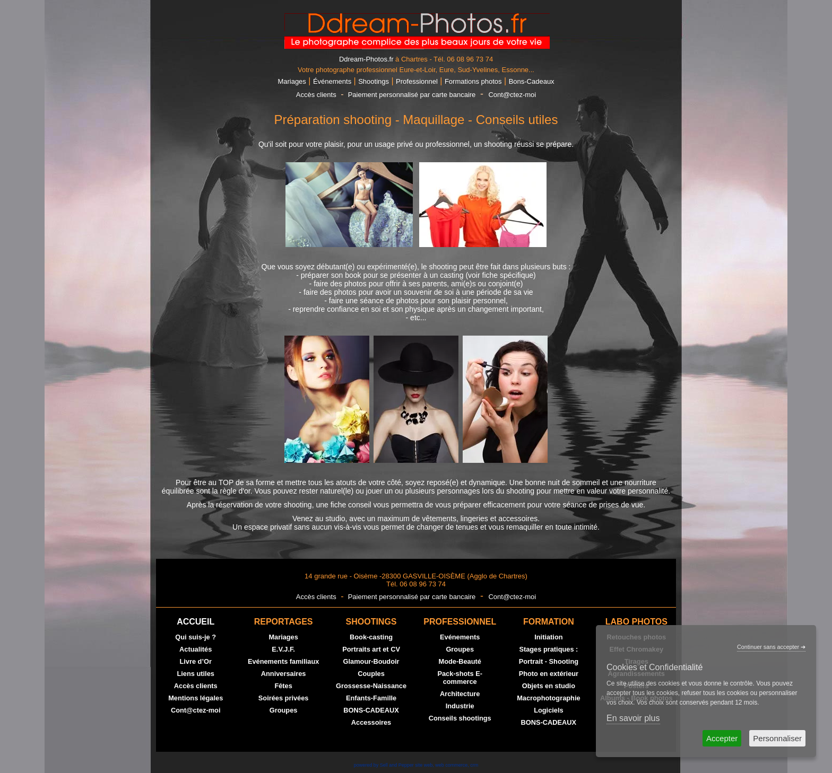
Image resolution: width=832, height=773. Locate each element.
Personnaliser (777, 738)
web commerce (451, 765)
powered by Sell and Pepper (384, 765)
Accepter (722, 738)
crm (474, 765)
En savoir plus (633, 718)
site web (423, 765)
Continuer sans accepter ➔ (771, 647)
